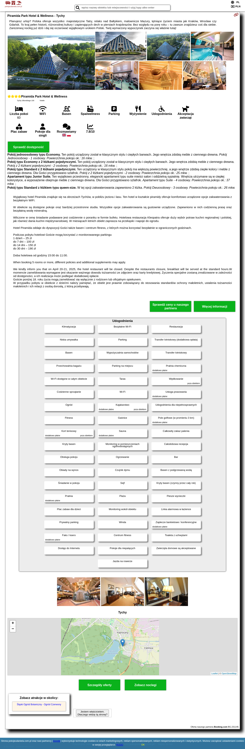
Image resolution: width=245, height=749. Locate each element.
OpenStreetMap (229, 673)
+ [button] (12, 623)
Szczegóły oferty (99, 685)
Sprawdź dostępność (28, 147)
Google (56, 741)
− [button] (12, 629)
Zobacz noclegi (145, 685)
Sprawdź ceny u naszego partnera (171, 306)
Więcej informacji (214, 306)
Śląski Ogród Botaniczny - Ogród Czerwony (39, 704)
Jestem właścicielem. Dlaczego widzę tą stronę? (92, 713)
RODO (119, 744)
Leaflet (215, 673)
